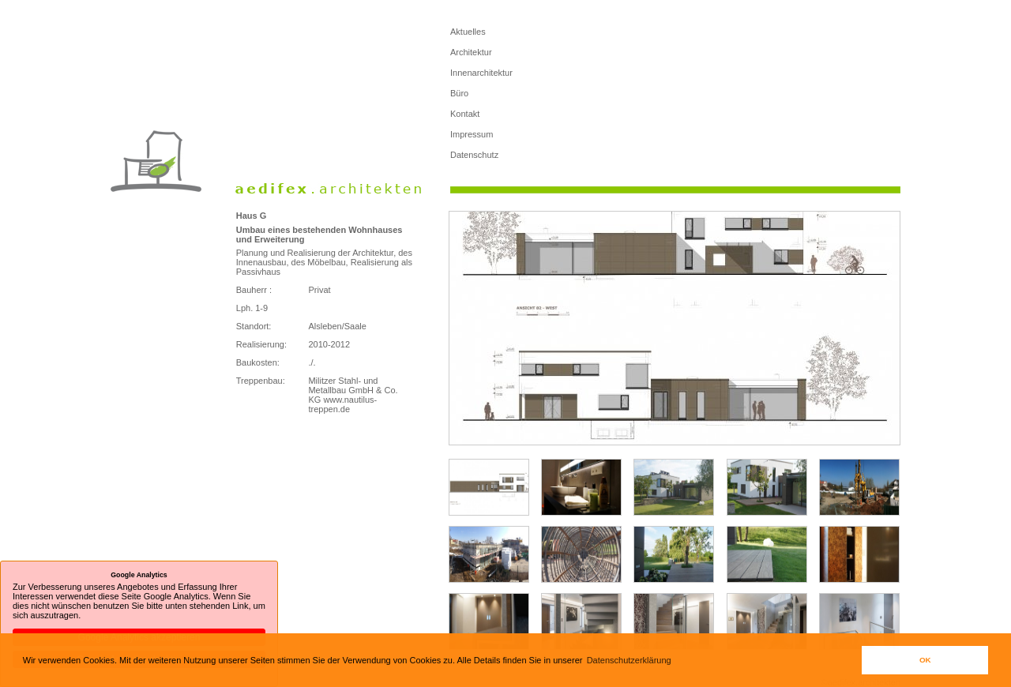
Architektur (471, 52)
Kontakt (464, 113)
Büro (459, 93)
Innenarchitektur (481, 72)
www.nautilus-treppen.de (342, 404)
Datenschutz (474, 155)
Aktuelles (468, 31)
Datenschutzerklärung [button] (629, 660)
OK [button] (925, 659)
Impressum (471, 134)
